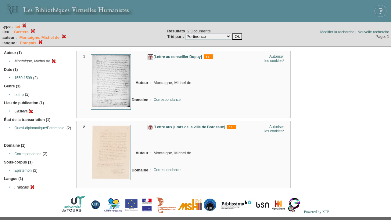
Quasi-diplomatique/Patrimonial (39, 128)
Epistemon (23, 170)
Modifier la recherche (337, 32)
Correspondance (27, 154)
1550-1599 (23, 78)
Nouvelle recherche (373, 32)
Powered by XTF (316, 212)
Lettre (19, 95)
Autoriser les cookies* (274, 58)
